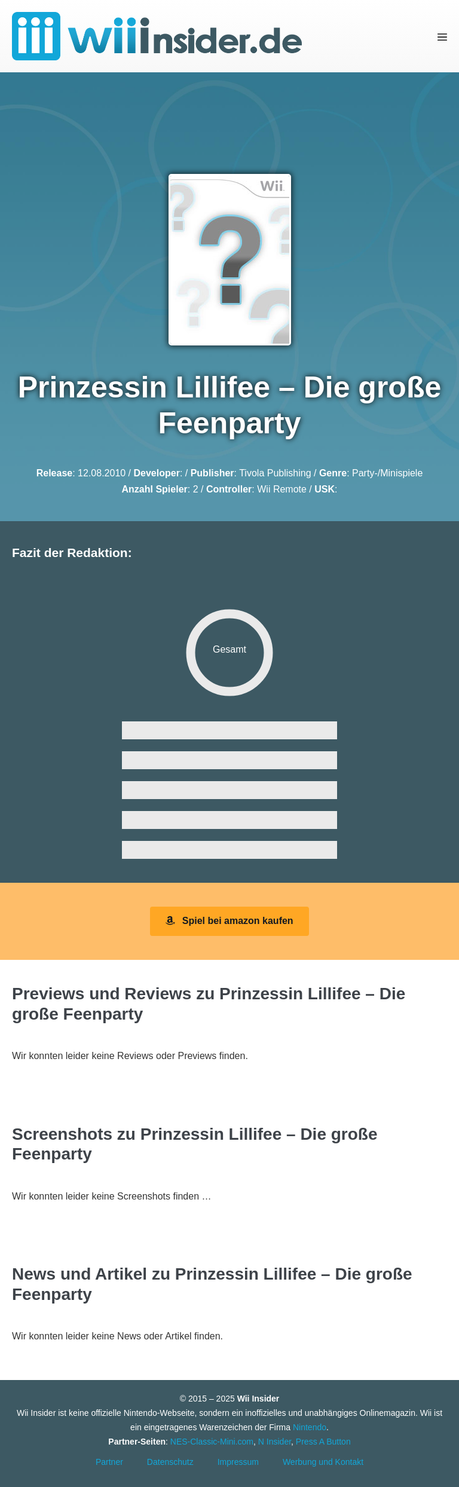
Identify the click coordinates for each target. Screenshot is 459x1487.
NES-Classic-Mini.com (211, 1441)
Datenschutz (170, 1462)
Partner (109, 1462)
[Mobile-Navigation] (442, 36)
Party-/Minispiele (387, 473)
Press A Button (323, 1441)
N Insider (274, 1441)
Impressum (238, 1462)
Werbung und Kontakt (323, 1462)
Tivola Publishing (275, 473)
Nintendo (309, 1427)
